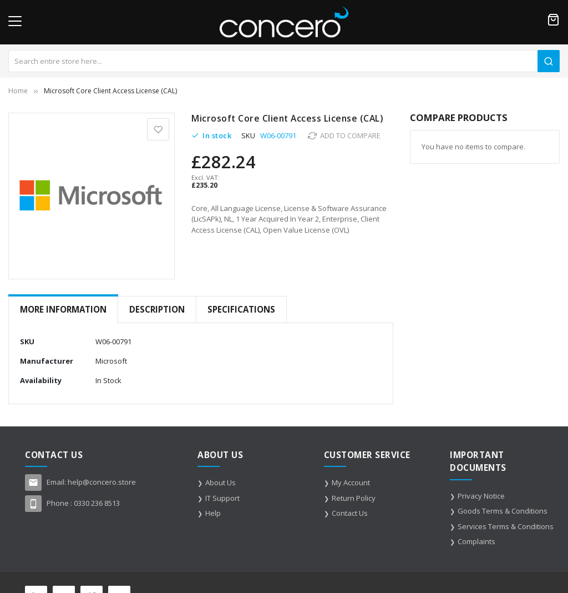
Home (18, 91)
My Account (351, 483)
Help (213, 513)
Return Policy (354, 498)
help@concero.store (102, 482)
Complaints (476, 541)
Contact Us (350, 513)
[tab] (63, 309)
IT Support (222, 498)
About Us (220, 483)
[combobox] (284, 61)
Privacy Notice (481, 496)
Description (157, 309)
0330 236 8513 (97, 503)
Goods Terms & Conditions (502, 511)
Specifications (241, 309)
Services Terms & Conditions (506, 526)
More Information (63, 309)
